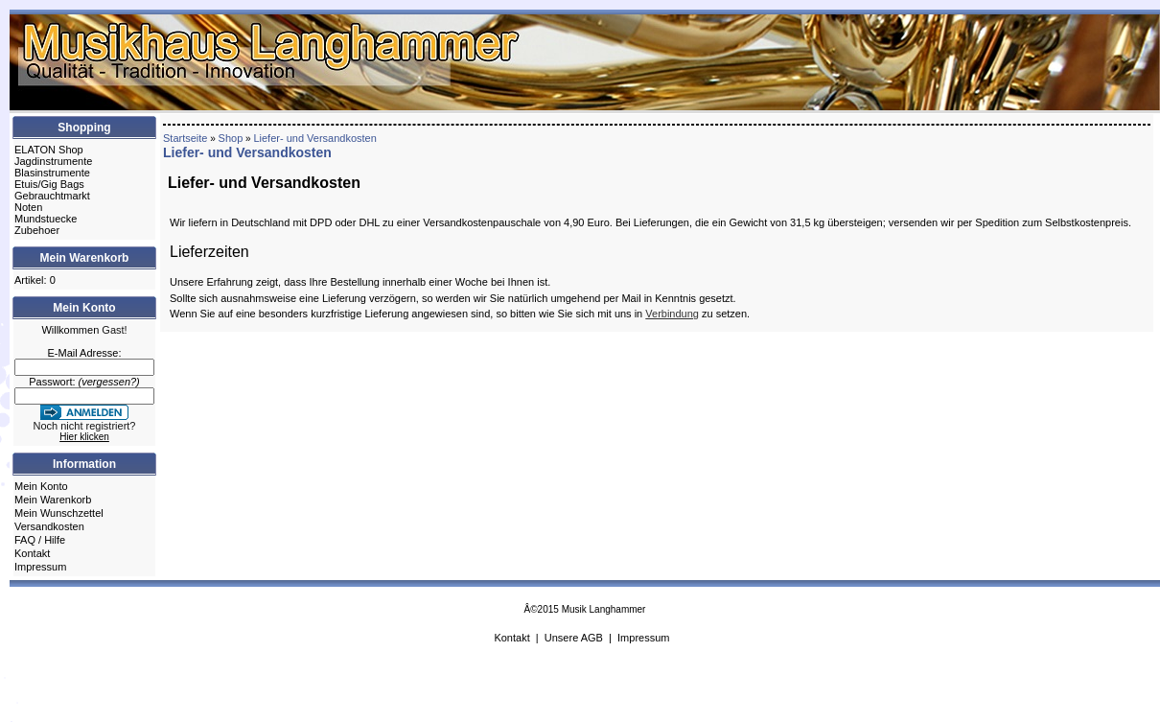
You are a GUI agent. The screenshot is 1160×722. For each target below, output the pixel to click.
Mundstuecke (45, 218)
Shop (231, 138)
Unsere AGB (574, 637)
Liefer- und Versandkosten (314, 138)
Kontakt (32, 553)
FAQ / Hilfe (39, 540)
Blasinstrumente (52, 172)
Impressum (40, 566)
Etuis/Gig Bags (49, 184)
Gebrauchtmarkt (52, 195)
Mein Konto (41, 486)
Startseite (185, 138)
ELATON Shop (48, 149)
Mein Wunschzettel (59, 513)
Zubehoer (36, 230)
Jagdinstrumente (53, 161)
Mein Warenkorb (52, 499)
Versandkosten (49, 526)
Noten (28, 207)
